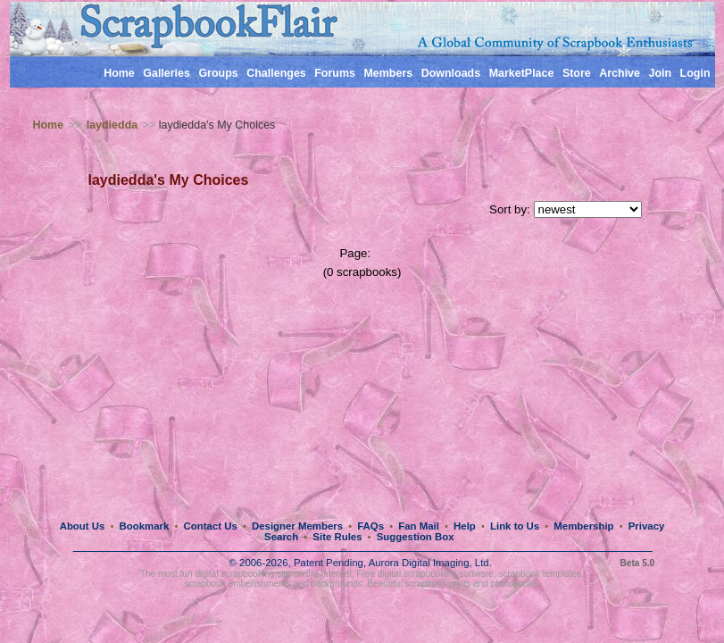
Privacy (646, 526)
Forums (334, 73)
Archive (619, 73)
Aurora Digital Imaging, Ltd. (430, 562)
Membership (583, 526)
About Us (82, 526)
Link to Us (514, 526)
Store (576, 73)
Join (659, 73)
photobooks (514, 584)
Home (119, 73)
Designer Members (297, 526)
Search (281, 536)
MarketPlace (521, 73)
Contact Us (210, 526)
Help (465, 526)
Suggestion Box (415, 536)
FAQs (370, 526)
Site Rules (337, 536)
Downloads (451, 73)
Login (695, 73)
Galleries (166, 73)
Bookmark (145, 526)
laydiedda (112, 125)
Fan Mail (418, 526)
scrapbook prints (437, 584)
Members (387, 73)
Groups (217, 73)
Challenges (276, 73)
